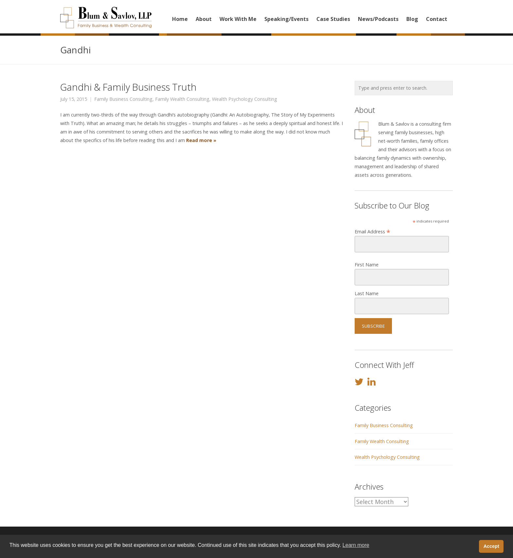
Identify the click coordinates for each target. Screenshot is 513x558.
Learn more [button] (356, 545)
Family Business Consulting (123, 99)
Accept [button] (491, 546)
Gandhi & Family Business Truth (128, 87)
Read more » (200, 140)
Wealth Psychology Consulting (244, 99)
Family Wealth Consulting (182, 99)
